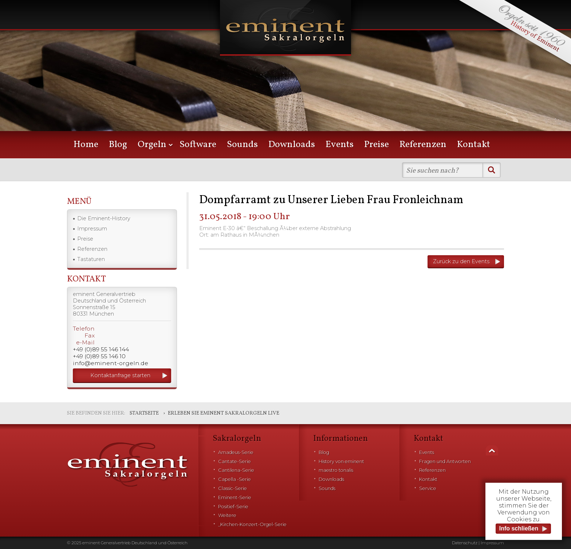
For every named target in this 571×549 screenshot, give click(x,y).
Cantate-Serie (234, 461)
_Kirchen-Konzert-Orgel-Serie (252, 524)
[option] (285, 76)
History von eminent (341, 461)
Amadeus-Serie (235, 452)
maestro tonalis (336, 470)
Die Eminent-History (103, 218)
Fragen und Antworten (445, 461)
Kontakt (473, 144)
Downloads (291, 144)
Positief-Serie (233, 506)
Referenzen (422, 144)
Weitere (227, 515)
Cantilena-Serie (236, 470)
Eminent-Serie (234, 497)
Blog (118, 144)
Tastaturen (91, 259)
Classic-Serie (232, 488)
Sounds (242, 144)
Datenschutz (464, 542)
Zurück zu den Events (461, 261)
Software (198, 144)
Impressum (92, 228)
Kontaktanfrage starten (120, 375)
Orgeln (152, 144)
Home (86, 144)
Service (427, 488)
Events (340, 144)
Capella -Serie (234, 479)
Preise (376, 144)
